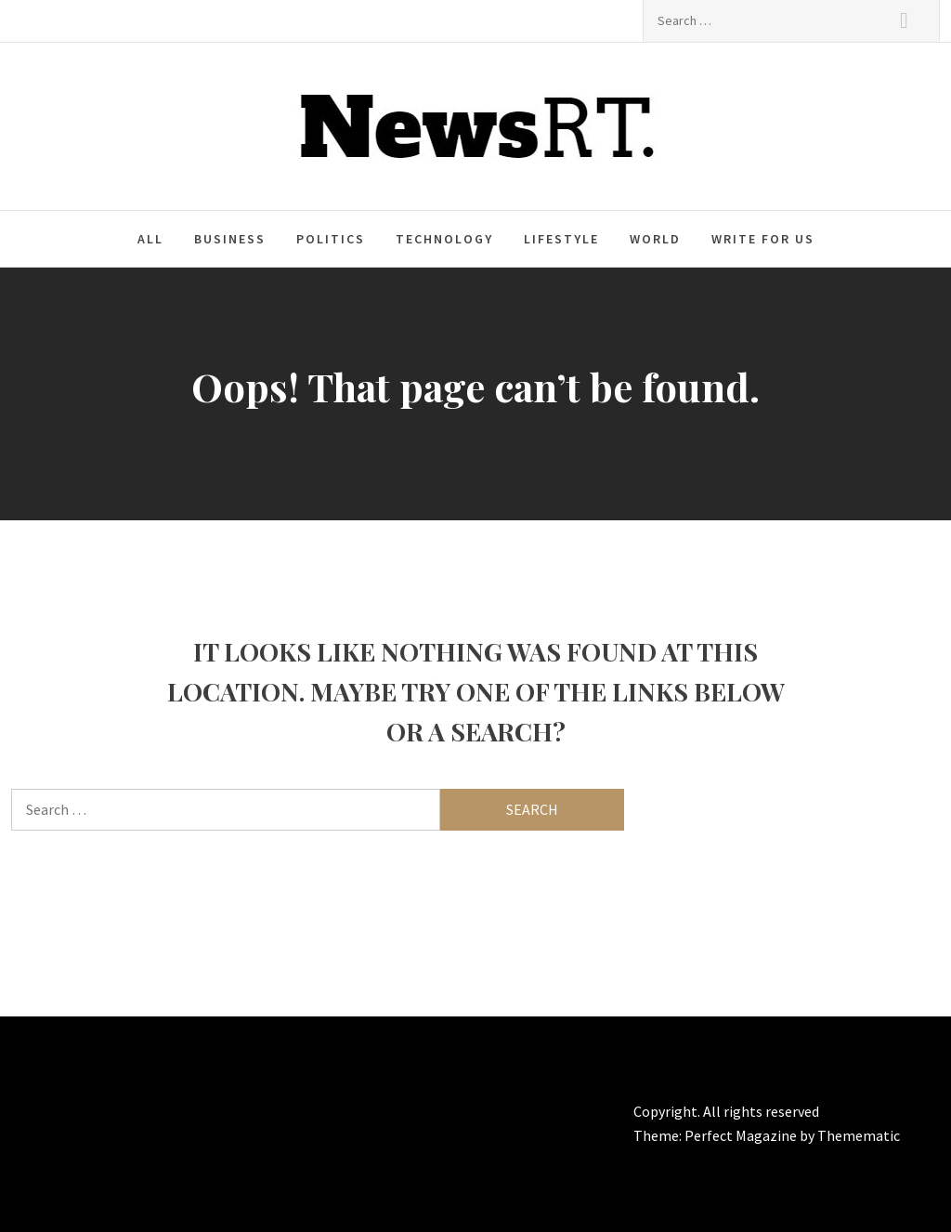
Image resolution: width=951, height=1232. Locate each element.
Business (230, 238)
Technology (444, 238)
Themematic (858, 1135)
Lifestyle (561, 238)
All (150, 238)
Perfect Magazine (742, 1135)
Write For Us (762, 238)
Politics (330, 238)
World (655, 238)
